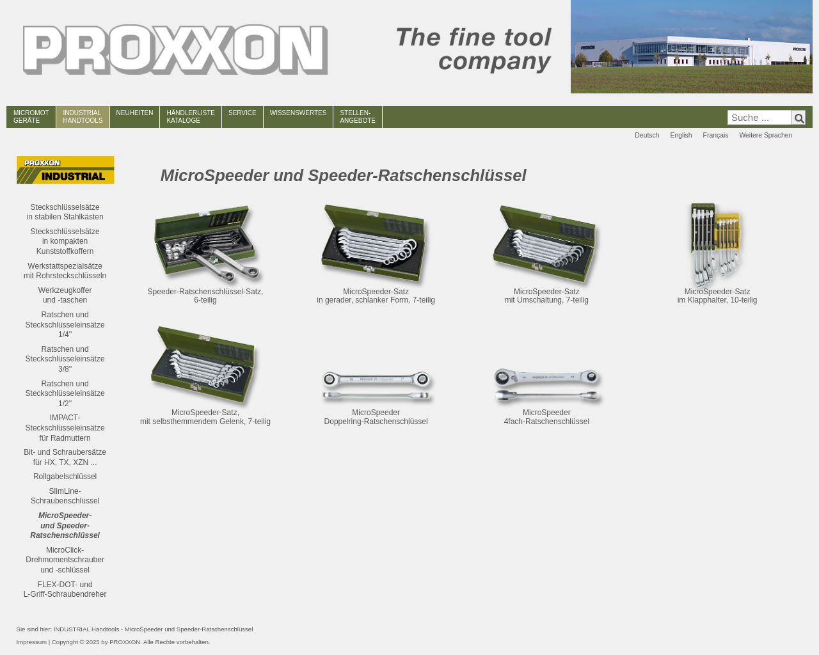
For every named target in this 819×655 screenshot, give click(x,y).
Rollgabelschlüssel (65, 476)
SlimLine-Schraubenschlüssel (65, 496)
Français (716, 135)
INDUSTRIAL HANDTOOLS (83, 116)
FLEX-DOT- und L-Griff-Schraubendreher (65, 589)
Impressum (32, 641)
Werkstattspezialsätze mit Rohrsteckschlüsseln (65, 271)
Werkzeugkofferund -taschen (65, 295)
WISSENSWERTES (298, 112)
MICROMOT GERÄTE (31, 116)
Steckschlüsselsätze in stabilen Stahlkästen (65, 212)
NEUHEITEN (135, 112)
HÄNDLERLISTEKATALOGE (190, 116)
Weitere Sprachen (765, 135)
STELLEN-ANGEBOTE (358, 116)
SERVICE (242, 112)
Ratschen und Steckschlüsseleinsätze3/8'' (65, 359)
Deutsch (647, 135)
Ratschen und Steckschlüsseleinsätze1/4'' (65, 324)
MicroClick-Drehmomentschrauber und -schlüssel (65, 560)
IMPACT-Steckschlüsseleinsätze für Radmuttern (65, 427)
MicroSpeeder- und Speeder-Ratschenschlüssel (65, 525)
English (681, 135)
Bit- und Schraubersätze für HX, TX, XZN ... (65, 457)
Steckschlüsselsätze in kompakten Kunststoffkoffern (65, 241)
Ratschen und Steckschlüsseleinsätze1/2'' (65, 393)
